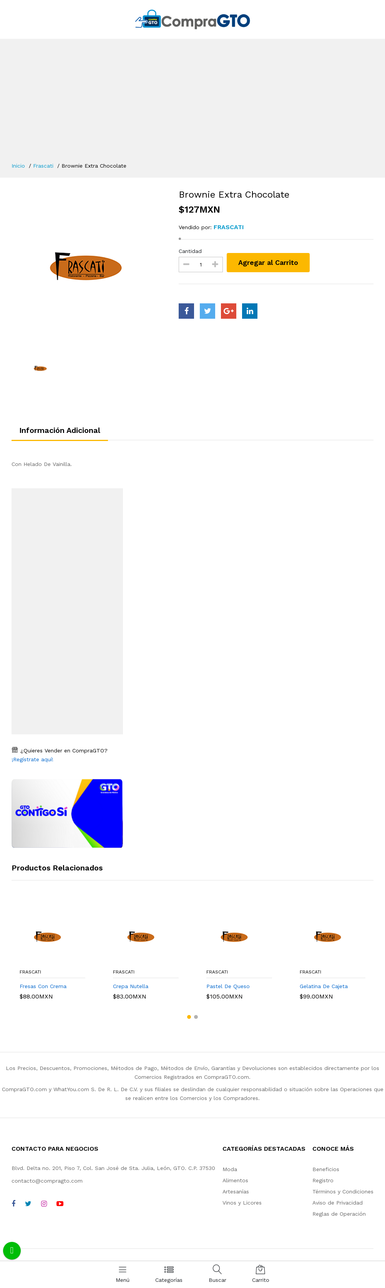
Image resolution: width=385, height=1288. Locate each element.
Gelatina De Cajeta (324, 986)
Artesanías (235, 1191)
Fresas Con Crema (43, 986)
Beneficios (325, 1169)
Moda (229, 1169)
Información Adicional (59, 430)
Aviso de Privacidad (337, 1203)
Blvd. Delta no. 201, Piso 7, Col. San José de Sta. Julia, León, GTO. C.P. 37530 (113, 1168)
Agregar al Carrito (268, 262)
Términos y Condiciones (342, 1191)
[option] (90, 266)
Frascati (43, 166)
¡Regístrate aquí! (32, 759)
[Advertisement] (192, 104)
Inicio (18, 166)
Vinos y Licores (242, 1203)
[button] (189, 1017)
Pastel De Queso (228, 986)
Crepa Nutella (130, 986)
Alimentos (235, 1180)
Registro (323, 1180)
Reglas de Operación (339, 1214)
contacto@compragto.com (47, 1181)
